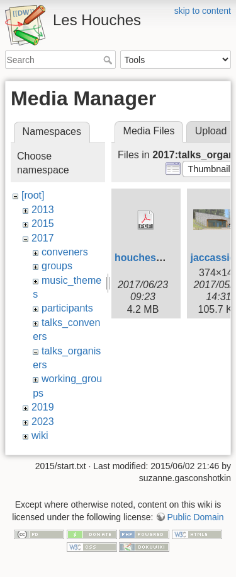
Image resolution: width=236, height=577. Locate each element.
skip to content (202, 11)
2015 (42, 223)
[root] (32, 195)
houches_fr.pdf (151, 257)
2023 (42, 421)
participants (67, 308)
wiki (39, 435)
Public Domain (195, 514)
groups (57, 265)
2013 (42, 209)
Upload (211, 130)
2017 (42, 238)
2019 (42, 407)
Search (109, 59)
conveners (65, 252)
